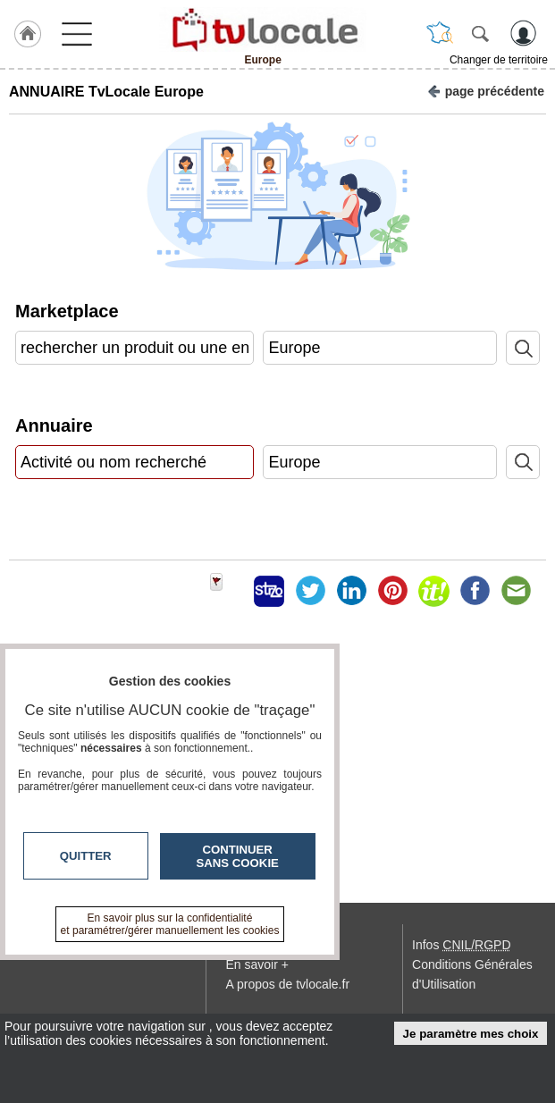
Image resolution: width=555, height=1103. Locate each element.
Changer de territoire (499, 60)
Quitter (86, 856)
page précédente (485, 89)
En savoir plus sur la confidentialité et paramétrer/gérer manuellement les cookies (170, 924)
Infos (461, 945)
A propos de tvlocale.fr (288, 984)
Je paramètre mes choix (471, 1033)
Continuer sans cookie (238, 856)
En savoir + (257, 964)
